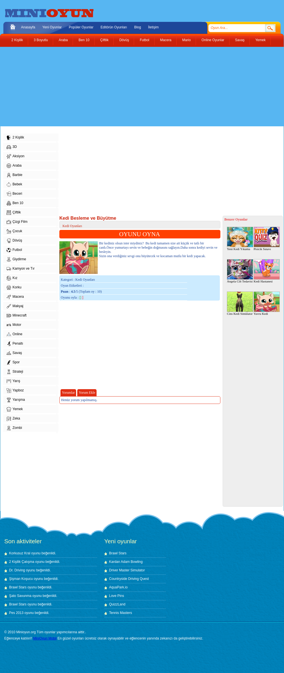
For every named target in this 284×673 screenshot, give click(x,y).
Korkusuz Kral (19, 553)
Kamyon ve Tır (21, 269)
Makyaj (15, 306)
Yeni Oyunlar (52, 27)
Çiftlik (104, 40)
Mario (186, 40)
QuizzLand (117, 604)
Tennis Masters (120, 613)
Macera (166, 40)
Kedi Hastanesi (267, 271)
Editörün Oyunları (114, 27)
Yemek (260, 40)
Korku (14, 287)
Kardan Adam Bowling (126, 562)
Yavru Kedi (267, 303)
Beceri (14, 194)
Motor (14, 325)
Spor (13, 362)
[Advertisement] (80, 86)
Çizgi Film (17, 222)
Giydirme (16, 259)
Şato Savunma (20, 596)
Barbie (14, 175)
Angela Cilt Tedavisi (240, 271)
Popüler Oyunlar (81, 27)
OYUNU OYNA (139, 234)
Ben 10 (84, 40)
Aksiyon (15, 156)
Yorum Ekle (87, 393)
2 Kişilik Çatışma (21, 562)
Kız (12, 278)
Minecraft (16, 315)
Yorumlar (68, 393)
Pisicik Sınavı (267, 239)
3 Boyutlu (41, 40)
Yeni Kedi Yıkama (240, 239)
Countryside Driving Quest (129, 579)
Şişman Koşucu (21, 579)
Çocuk (14, 231)
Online (14, 334)
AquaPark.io (118, 587)
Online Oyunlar (213, 40)
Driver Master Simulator (127, 570)
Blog (137, 27)
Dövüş (124, 40)
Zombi (14, 428)
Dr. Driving (17, 570)
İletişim (153, 27)
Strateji (15, 372)
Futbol (144, 40)
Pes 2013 (16, 613)
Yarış (13, 381)
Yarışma (16, 400)
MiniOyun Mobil (45, 638)
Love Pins (116, 596)
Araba (63, 40)
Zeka (13, 418)
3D (12, 147)
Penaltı (15, 343)
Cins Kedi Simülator (240, 303)
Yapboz (15, 390)
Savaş (240, 40)
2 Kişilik (17, 40)
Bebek (14, 184)
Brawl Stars (17, 587)
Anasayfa (28, 27)
